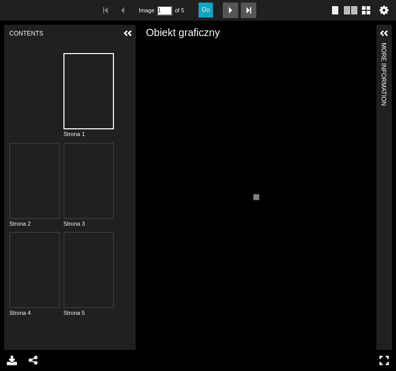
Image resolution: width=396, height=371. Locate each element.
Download (11, 360)
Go (206, 9)
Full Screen (385, 360)
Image (146, 10)
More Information (383, 47)
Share (33, 360)
